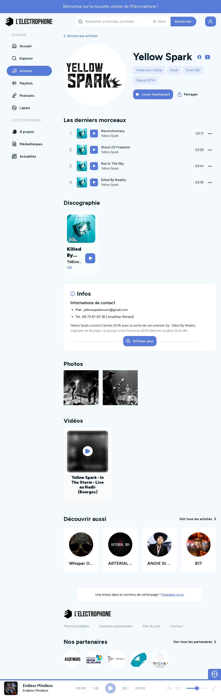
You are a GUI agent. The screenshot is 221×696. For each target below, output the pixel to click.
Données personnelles (116, 625)
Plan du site (151, 625)
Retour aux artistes (81, 36)
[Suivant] (125, 688)
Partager (188, 94)
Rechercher (183, 21)
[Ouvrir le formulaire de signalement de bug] (214, 674)
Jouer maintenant (153, 94)
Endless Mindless (35, 690)
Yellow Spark (110, 136)
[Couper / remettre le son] (177, 688)
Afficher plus (139, 341)
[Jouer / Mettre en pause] (110, 688)
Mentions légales (76, 625)
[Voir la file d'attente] (169, 688)
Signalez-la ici (173, 594)
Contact (176, 625)
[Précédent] (95, 688)
